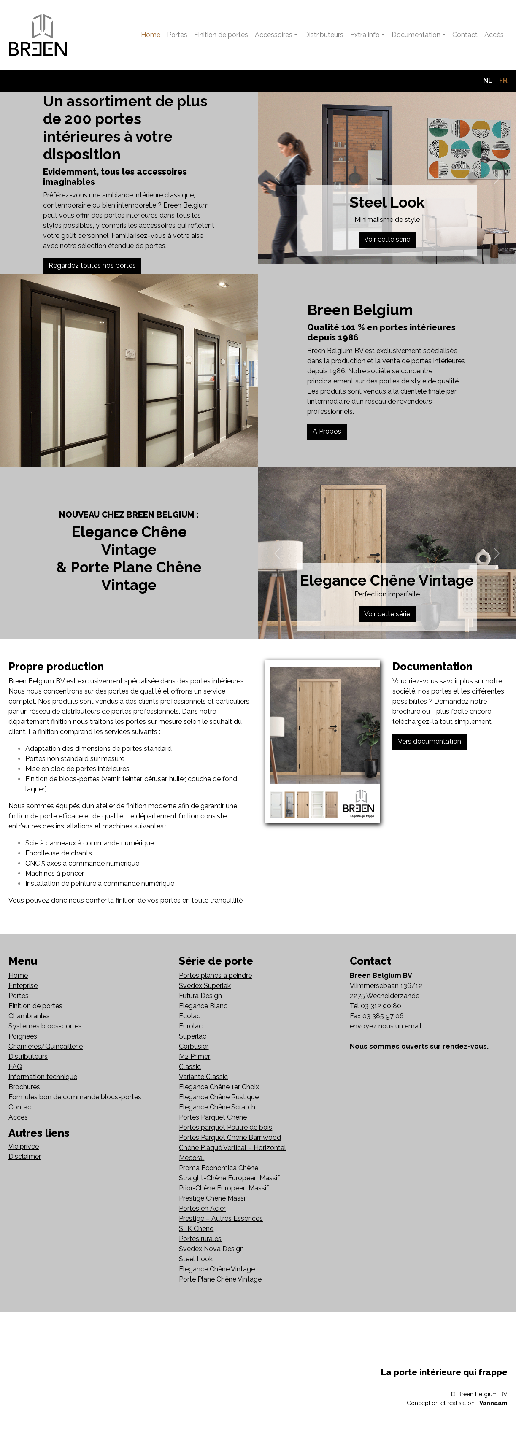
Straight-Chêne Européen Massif (229, 1178)
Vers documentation (429, 741)
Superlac (192, 1036)
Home (150, 35)
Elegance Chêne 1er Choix (219, 1087)
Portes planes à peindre (215, 976)
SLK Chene (196, 1229)
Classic (190, 1067)
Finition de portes (221, 35)
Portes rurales (200, 1239)
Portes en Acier (202, 1208)
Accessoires (273, 35)
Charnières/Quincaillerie (45, 1046)
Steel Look (196, 1259)
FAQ (15, 1067)
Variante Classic (203, 1077)
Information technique (42, 1077)
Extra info (365, 35)
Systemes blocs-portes (45, 1026)
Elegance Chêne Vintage (217, 1269)
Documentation (416, 35)
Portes (177, 35)
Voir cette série (387, 239)
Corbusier (193, 1046)
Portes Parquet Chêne (213, 1117)
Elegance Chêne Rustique (219, 1097)
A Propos (327, 431)
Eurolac (191, 1026)
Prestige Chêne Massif (213, 1198)
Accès (494, 35)
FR (503, 80)
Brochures (24, 1087)
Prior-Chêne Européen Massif (224, 1188)
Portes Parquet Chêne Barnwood (230, 1137)
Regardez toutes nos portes (92, 266)
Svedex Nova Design (211, 1249)
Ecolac (189, 1016)
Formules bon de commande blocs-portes (74, 1097)
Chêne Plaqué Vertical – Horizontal (232, 1148)
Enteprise (23, 986)
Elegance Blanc (203, 1006)
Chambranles (29, 1016)
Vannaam (493, 1403)
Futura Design (200, 996)
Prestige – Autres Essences (221, 1218)
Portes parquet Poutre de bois (225, 1127)
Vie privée (23, 1146)
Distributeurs (323, 35)
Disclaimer (24, 1156)
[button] (277, 178)
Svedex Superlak (205, 986)
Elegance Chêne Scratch (217, 1107)
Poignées (22, 1036)
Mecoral (191, 1158)
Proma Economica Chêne (218, 1168)
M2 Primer (194, 1056)
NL (487, 80)
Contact (465, 35)
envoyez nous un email (385, 1026)
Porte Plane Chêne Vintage (220, 1279)
